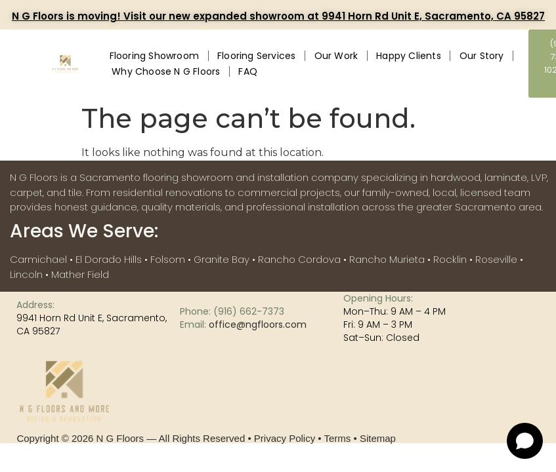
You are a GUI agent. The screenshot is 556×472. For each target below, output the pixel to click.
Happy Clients (408, 55)
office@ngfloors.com (258, 324)
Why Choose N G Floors (166, 71)
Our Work (336, 55)
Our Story (482, 55)
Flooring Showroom (154, 55)
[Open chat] (525, 441)
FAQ (247, 71)
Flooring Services (256, 55)
